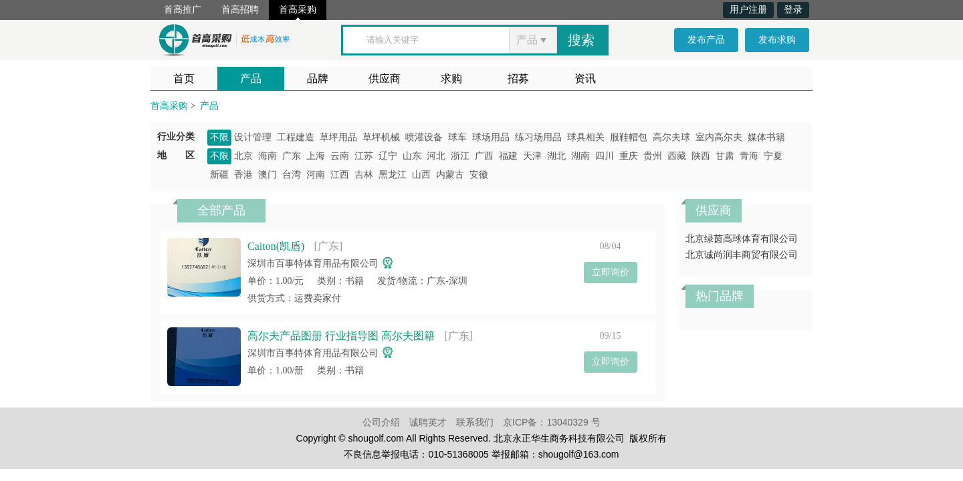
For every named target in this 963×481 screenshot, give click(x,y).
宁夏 (773, 156)
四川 (604, 156)
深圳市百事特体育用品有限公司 (313, 264)
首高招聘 (240, 10)
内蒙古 (450, 175)
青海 (749, 156)
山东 (412, 156)
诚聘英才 (428, 422)
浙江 (460, 156)
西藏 (676, 156)
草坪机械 (381, 137)
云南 (339, 156)
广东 (291, 156)
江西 (339, 175)
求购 (451, 78)
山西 (421, 175)
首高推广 (182, 10)
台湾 (291, 175)
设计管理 (253, 137)
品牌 (317, 78)
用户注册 (748, 10)
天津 (532, 156)
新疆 (219, 175)
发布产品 (706, 40)
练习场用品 (538, 137)
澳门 (267, 175)
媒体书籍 (766, 137)
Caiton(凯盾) (275, 246)
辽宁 (388, 156)
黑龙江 (393, 175)
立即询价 (610, 272)
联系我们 (475, 422)
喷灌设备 (424, 137)
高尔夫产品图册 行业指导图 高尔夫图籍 (341, 335)
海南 (267, 156)
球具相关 (586, 137)
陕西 (700, 156)
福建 (508, 156)
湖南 (580, 156)
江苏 (363, 156)
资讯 (585, 78)
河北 (436, 156)
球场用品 (491, 137)
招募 (518, 78)
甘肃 (725, 156)
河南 (315, 175)
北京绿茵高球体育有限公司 (741, 239)
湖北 (556, 156)
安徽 (478, 175)
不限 (219, 137)
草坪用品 (338, 137)
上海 (315, 156)
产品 (250, 78)
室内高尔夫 (719, 137)
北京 (243, 156)
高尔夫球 (671, 137)
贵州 (652, 156)
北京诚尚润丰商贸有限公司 (746, 255)
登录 (793, 10)
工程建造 (295, 137)
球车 (457, 137)
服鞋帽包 (628, 137)
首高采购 (297, 10)
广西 (484, 156)
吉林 (363, 175)
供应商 (384, 78)
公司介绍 (381, 422)
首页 (184, 78)
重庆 (628, 156)
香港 (243, 175)
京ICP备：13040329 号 (552, 422)
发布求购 (777, 40)
